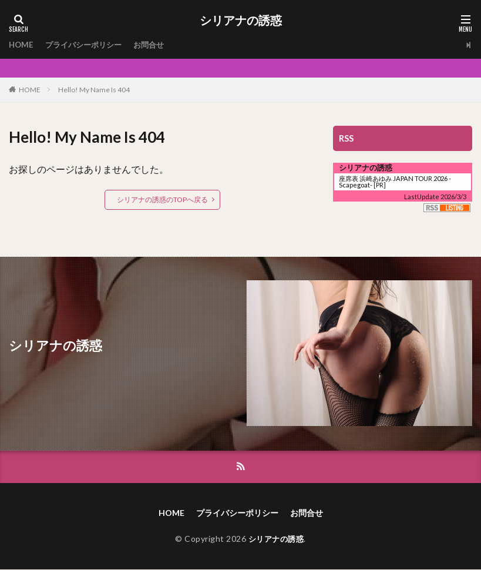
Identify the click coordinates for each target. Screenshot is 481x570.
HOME (22, 45)
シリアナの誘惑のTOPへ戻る (162, 199)
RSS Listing (446, 207)
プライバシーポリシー (87, 45)
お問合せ (156, 45)
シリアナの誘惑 (241, 20)
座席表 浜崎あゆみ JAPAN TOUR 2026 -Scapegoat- (395, 182)
